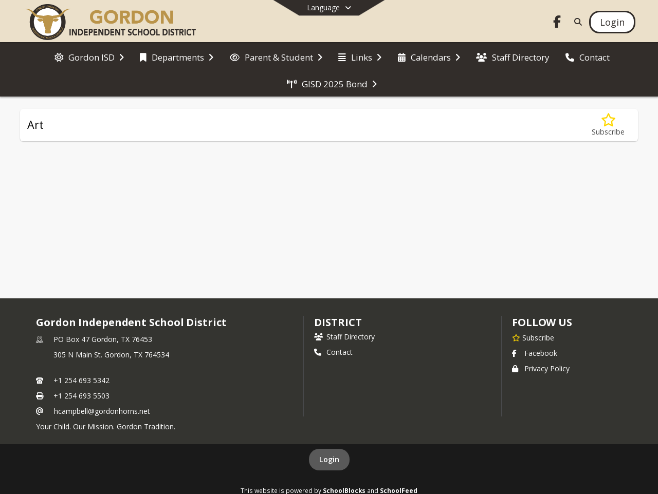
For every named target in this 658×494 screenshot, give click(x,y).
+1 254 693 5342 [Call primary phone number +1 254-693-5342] (81, 380)
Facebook (534, 353)
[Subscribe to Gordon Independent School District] (533, 337)
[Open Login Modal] (612, 22)
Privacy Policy (541, 368)
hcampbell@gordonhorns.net (102, 411)
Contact (333, 352)
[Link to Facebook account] (557, 23)
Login (329, 459)
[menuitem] (89, 56)
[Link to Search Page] (576, 22)
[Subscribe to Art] (608, 125)
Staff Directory (344, 336)
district (337, 322)
